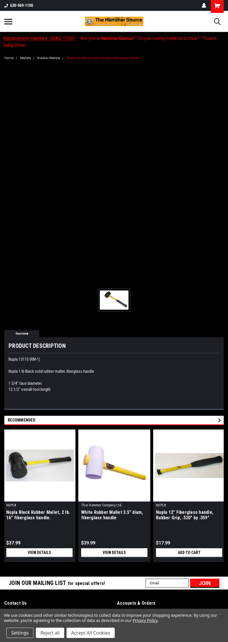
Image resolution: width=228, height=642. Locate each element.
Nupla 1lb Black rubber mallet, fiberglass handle (103, 58)
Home (9, 58)
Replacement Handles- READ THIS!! (39, 38)
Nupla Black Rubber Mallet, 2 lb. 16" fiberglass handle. (38, 515)
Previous (212, 420)
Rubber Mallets (48, 58)
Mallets (25, 58)
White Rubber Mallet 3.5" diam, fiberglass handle (112, 515)
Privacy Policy (144, 620)
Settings (20, 633)
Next (220, 420)
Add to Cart (189, 552)
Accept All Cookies (90, 633)
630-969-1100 (18, 5)
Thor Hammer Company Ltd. (101, 505)
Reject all (50, 633)
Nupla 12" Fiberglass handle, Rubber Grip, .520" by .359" (184, 515)
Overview (21, 333)
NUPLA (11, 505)
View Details (39, 552)
